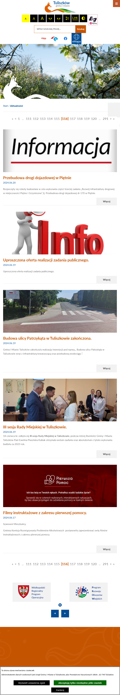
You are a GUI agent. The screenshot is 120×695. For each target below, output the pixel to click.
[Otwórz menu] (116, 3)
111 (29, 118)
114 (50, 118)
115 (57, 118)
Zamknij (60, 690)
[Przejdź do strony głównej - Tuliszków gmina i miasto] (60, 8)
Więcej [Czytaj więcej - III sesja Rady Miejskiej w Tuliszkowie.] (106, 454)
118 (80, 118)
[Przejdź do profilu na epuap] (54, 38)
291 (105, 118)
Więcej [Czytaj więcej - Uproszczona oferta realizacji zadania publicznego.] (106, 279)
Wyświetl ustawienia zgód (31, 683)
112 (36, 118)
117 (73, 118)
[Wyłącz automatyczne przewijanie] (60, 605)
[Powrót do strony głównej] (5, 106)
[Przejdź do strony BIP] (43, 38)
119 (87, 118)
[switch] (50, 18)
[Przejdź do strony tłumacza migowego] (93, 19)
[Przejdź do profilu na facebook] (65, 38)
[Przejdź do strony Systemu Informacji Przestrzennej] (76, 38)
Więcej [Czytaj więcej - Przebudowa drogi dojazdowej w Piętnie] (106, 201)
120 (94, 118)
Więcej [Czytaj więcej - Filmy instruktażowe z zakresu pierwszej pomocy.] (106, 549)
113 (43, 118)
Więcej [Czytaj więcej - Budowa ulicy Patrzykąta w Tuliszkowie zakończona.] (106, 368)
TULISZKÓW (60, 648)
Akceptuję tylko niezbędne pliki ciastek (80, 683)
